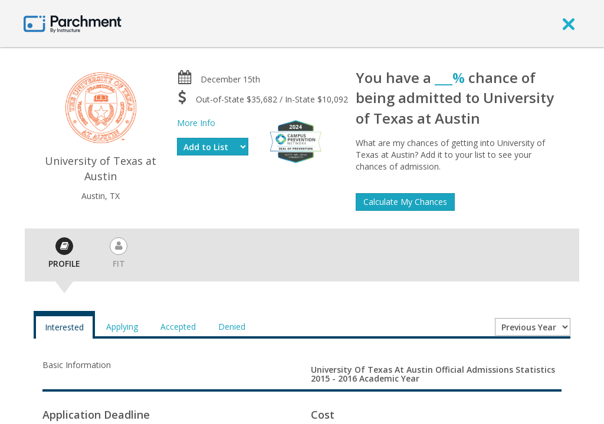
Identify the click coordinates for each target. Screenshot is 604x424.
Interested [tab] (64, 327)
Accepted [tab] (178, 326)
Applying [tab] (122, 326)
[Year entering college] (532, 327)
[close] (568, 23)
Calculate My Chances (405, 201)
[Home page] (73, 23)
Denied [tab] (231, 326)
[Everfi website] (295, 140)
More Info (196, 122)
